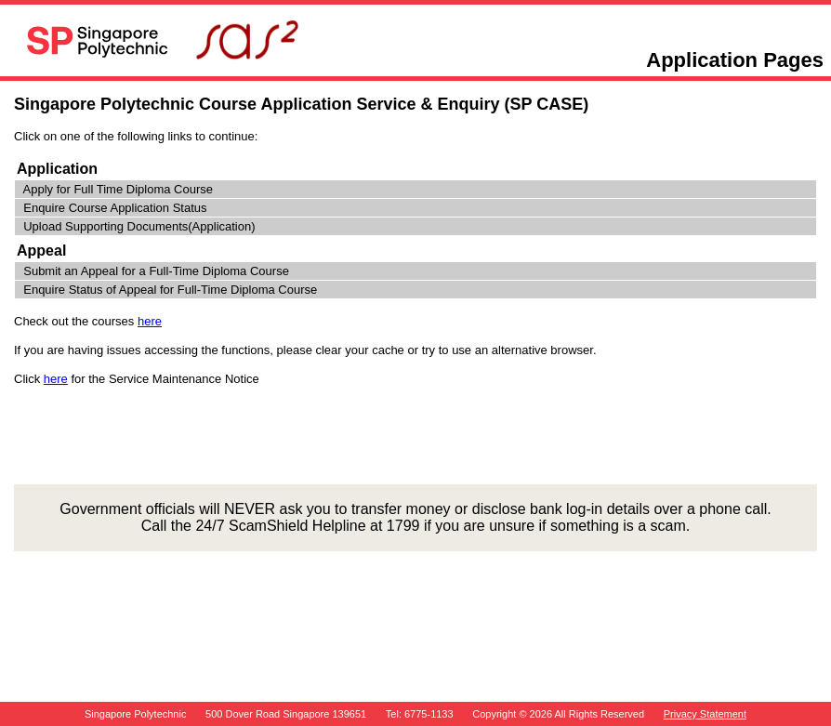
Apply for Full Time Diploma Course (118, 189)
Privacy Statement (705, 713)
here (150, 321)
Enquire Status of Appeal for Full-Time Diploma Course (170, 290)
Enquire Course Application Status (114, 208)
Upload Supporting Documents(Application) (139, 226)
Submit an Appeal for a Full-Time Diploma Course (156, 271)
